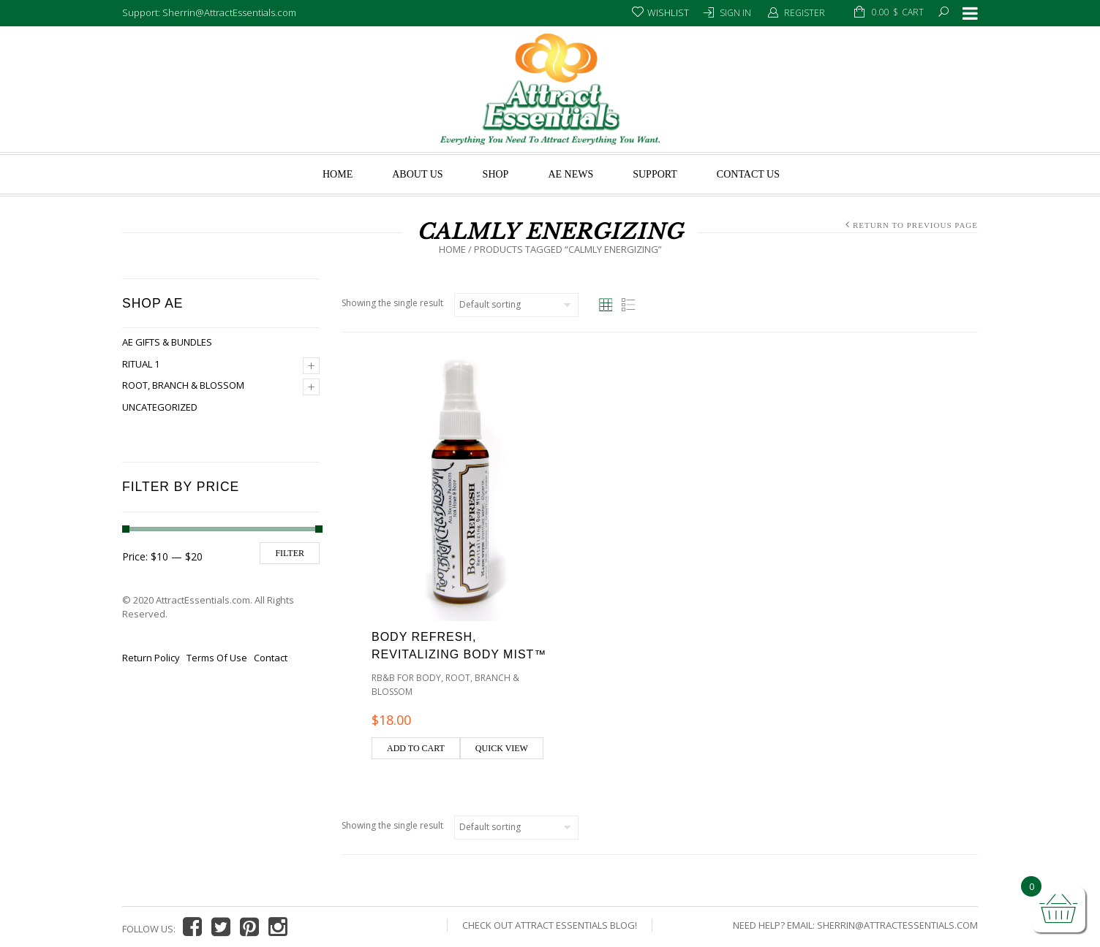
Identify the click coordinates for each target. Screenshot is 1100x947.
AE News (570, 174)
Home (338, 174)
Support (655, 174)
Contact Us (748, 174)
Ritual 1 (140, 363)
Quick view (501, 748)
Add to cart (416, 748)
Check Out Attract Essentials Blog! (549, 925)
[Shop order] (516, 305)
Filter (289, 553)
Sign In (735, 13)
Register (804, 13)
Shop (496, 174)
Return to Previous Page (915, 225)
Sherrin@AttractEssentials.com (897, 925)
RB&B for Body (406, 678)
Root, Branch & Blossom (183, 385)
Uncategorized (159, 407)
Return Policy (151, 657)
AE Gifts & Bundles (167, 342)
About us (417, 174)
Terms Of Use (217, 657)
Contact (270, 657)
